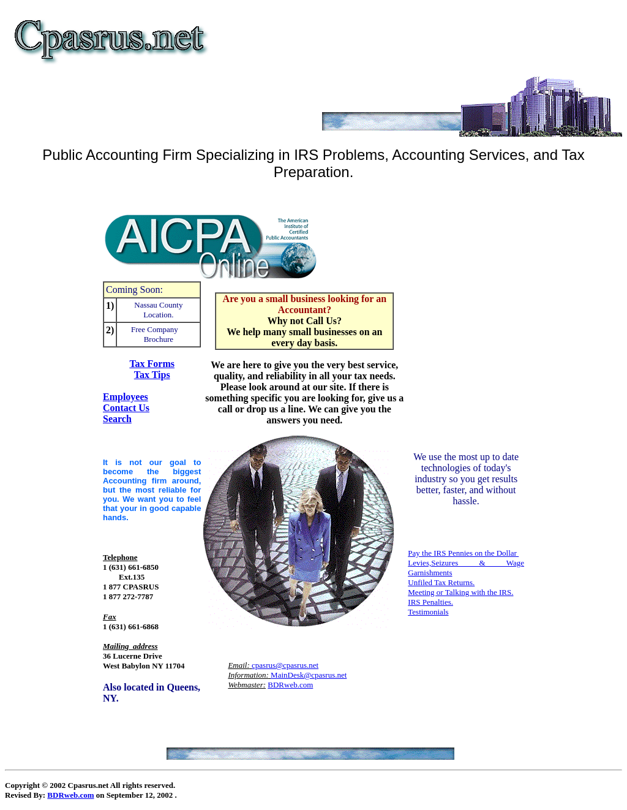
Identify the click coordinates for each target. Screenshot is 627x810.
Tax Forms (152, 363)
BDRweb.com (290, 684)
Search (117, 419)
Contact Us (126, 408)
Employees (125, 397)
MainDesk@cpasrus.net (309, 674)
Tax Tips (152, 374)
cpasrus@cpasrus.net (285, 665)
